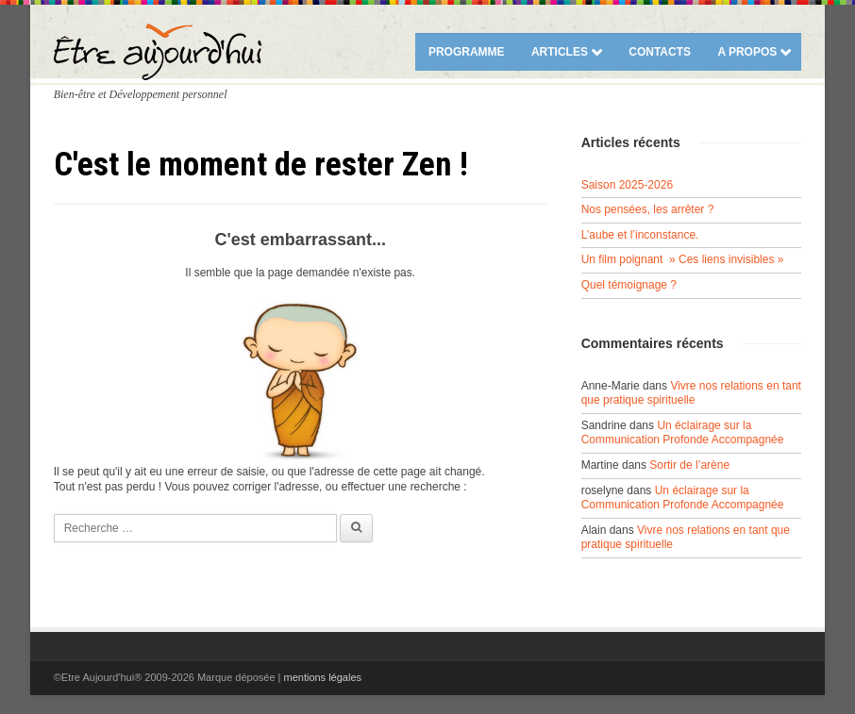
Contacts (660, 51)
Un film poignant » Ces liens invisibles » (682, 259)
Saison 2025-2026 (627, 184)
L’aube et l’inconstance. (640, 234)
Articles (559, 51)
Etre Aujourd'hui (157, 52)
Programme (466, 51)
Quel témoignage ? (629, 284)
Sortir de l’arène (689, 465)
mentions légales (322, 677)
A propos (747, 51)
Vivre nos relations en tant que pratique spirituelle (691, 393)
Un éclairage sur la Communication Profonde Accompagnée (682, 433)
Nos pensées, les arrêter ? (647, 209)
